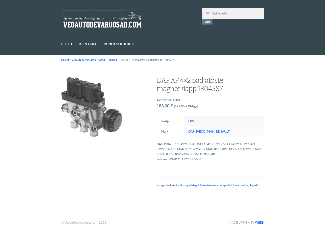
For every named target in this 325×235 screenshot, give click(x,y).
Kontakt (88, 44)
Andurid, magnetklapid (185, 185)
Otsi (207, 21)
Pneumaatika (241, 185)
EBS (191, 121)
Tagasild (112, 59)
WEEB (259, 222)
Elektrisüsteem (209, 185)
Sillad (101, 59)
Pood (66, 44)
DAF (191, 131)
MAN (210, 131)
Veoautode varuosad (84, 59)
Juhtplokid (225, 185)
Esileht (65, 59)
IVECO (200, 131)
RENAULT (223, 131)
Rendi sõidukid (119, 44)
